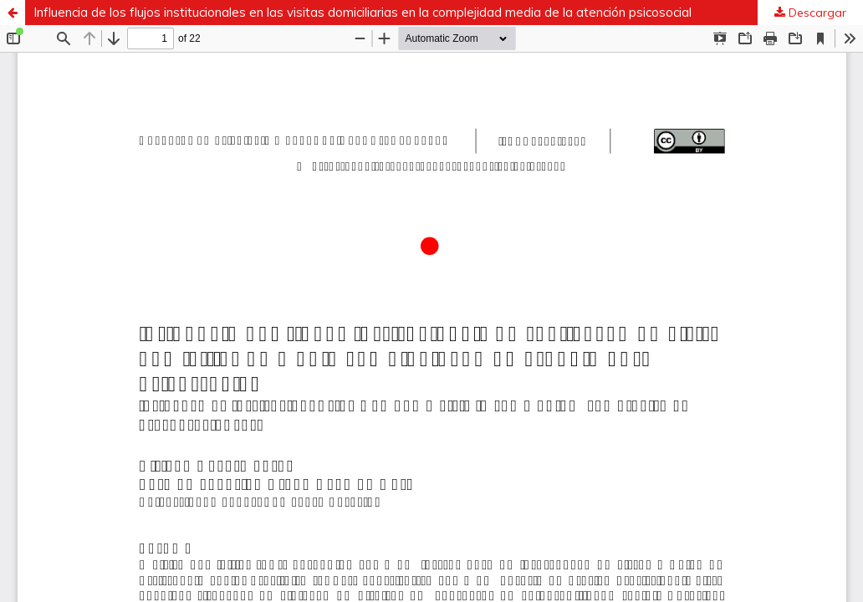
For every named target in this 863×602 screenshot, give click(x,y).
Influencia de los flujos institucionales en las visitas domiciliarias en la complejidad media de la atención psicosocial (362, 12)
